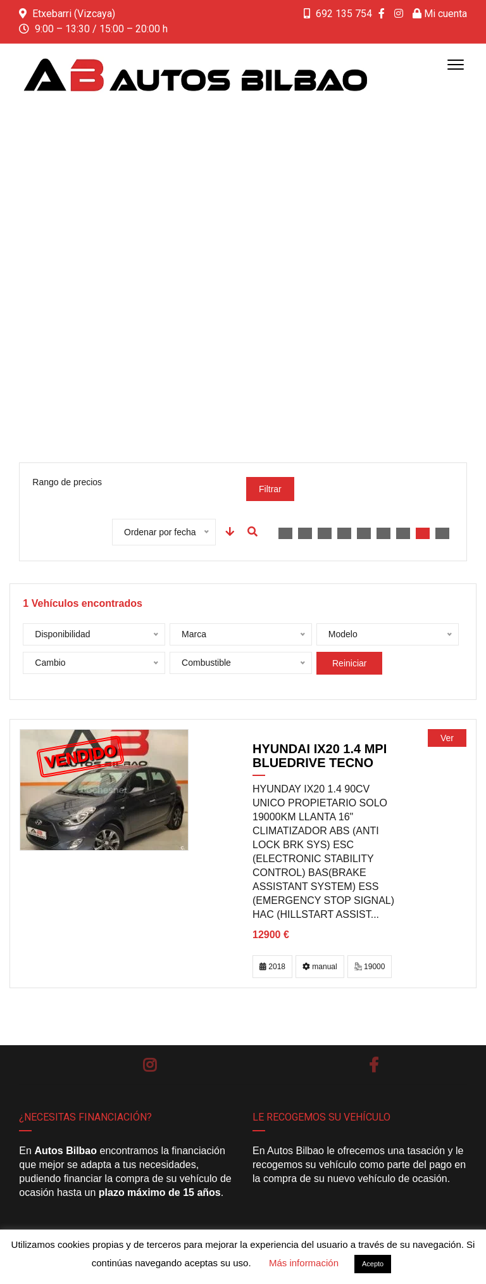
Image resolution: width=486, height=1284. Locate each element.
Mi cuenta (440, 14)
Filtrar (270, 489)
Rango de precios (67, 482)
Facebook (373, 1065)
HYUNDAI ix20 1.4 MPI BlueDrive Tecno (319, 756)
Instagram (149, 1065)
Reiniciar (349, 663)
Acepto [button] (372, 1264)
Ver (447, 738)
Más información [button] (304, 1262)
